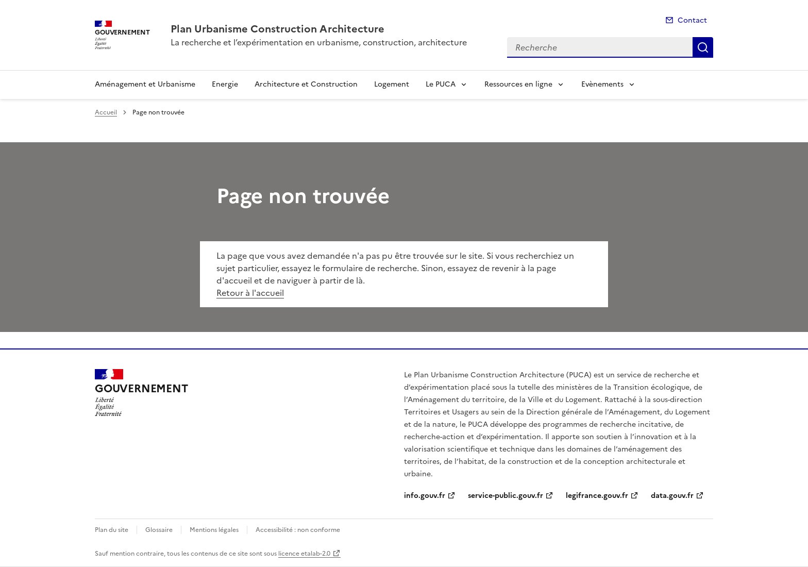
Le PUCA (441, 84)
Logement (391, 84)
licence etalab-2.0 (304, 553)
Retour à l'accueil (250, 293)
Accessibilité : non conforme (298, 530)
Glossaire (159, 530)
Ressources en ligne (518, 84)
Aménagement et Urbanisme (145, 84)
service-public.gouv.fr (505, 495)
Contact (692, 20)
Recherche (703, 47)
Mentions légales (214, 530)
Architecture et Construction (306, 84)
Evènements (602, 84)
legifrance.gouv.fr (597, 495)
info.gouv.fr (424, 495)
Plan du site (111, 530)
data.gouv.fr (672, 495)
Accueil (106, 112)
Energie (225, 84)
